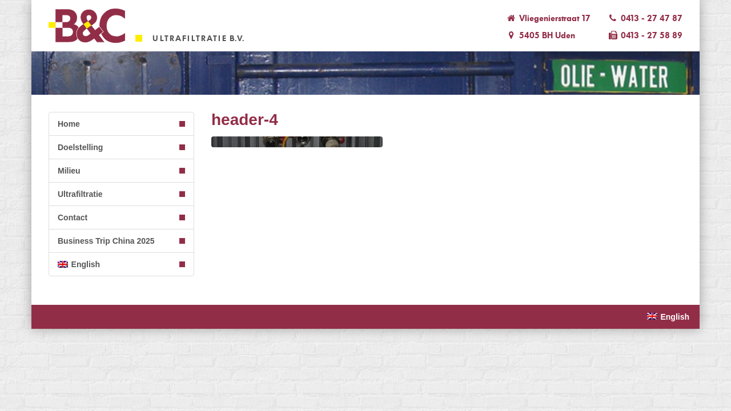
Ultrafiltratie (80, 194)
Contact (72, 217)
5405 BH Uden (540, 35)
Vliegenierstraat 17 (547, 18)
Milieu (69, 170)
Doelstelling (80, 147)
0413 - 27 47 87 (645, 18)
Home (69, 123)
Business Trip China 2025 (106, 240)
